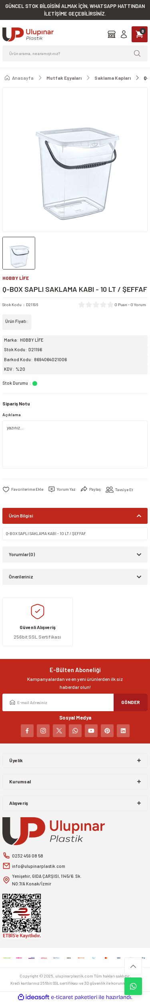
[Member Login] (123, 34)
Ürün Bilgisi (21, 515)
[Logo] (28, 34)
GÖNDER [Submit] (130, 702)
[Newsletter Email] (75, 702)
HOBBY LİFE (32, 339)
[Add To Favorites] (22, 489)
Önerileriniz (21, 576)
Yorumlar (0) (22, 554)
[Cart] (140, 34)
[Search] (75, 53)
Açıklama (11, 414)
